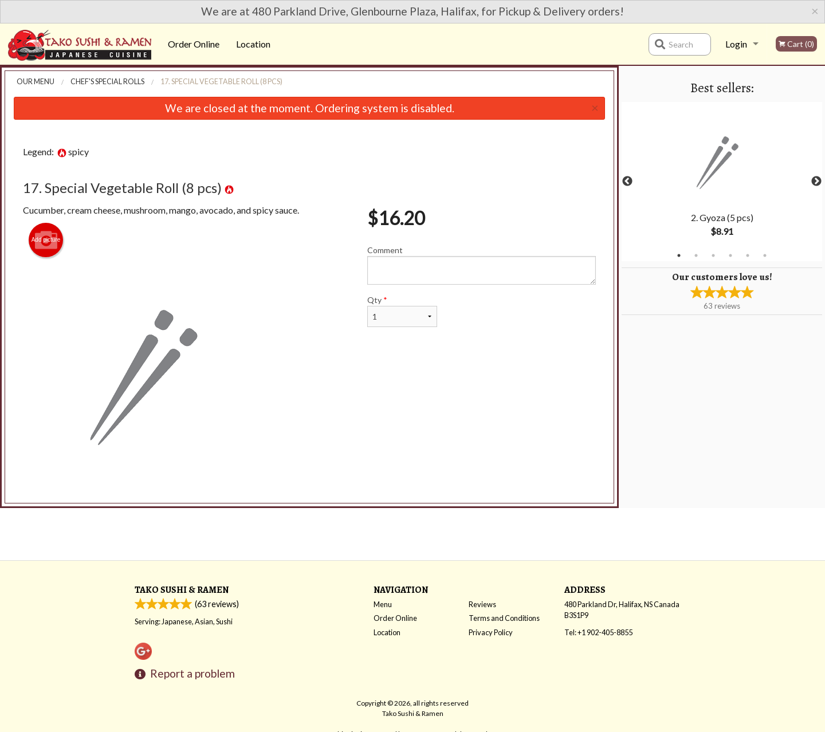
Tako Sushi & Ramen (182, 590)
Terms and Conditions (504, 618)
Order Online (193, 43)
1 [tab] (679, 255)
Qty (402, 311)
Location (253, 43)
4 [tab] (730, 255)
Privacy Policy (491, 632)
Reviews (482, 604)
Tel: (598, 632)
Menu (383, 604)
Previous (627, 181)
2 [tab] (696, 255)
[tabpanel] (721, 181)
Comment (481, 265)
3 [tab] (713, 255)
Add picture (46, 240)
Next (816, 181)
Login (736, 43)
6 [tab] (765, 255)
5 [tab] (747, 255)
